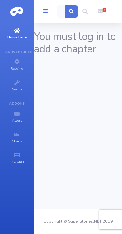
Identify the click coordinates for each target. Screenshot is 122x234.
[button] (85, 11)
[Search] (61, 11)
